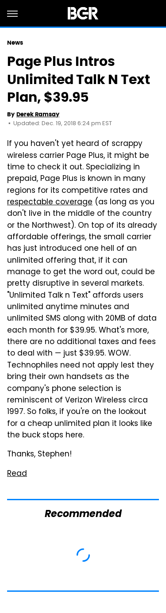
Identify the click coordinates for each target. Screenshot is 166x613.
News (15, 42)
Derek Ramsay (37, 114)
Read (17, 474)
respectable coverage (50, 202)
